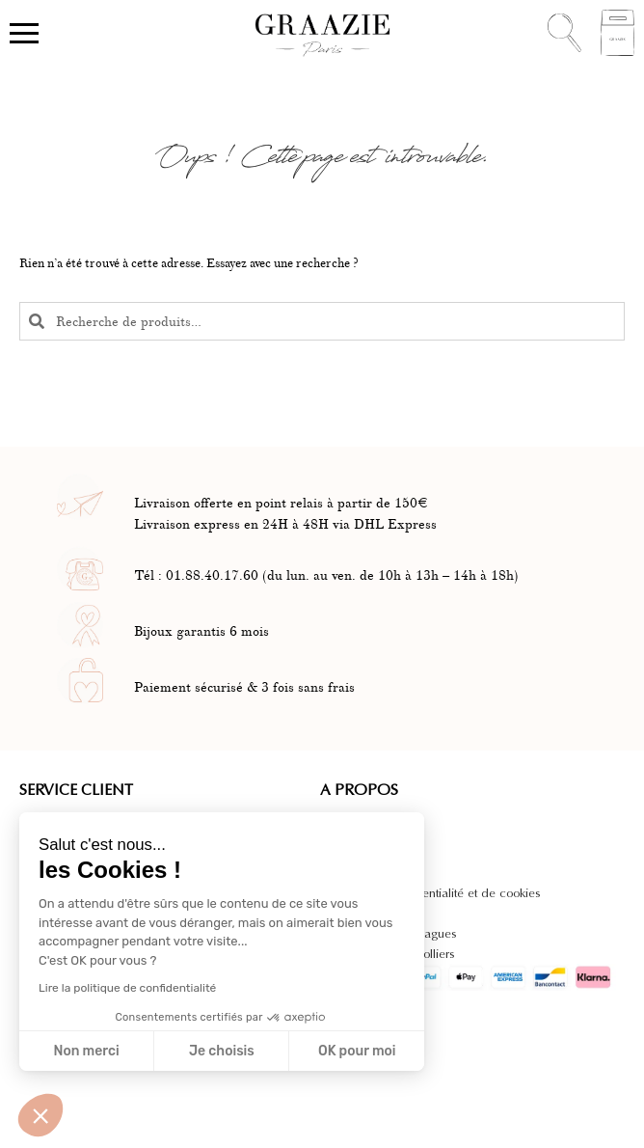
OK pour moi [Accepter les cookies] (357, 1051)
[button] (40, 1115)
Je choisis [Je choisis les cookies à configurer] (222, 1051)
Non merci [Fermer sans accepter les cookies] (86, 1051)
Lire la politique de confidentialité (127, 988)
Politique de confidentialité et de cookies (430, 893)
